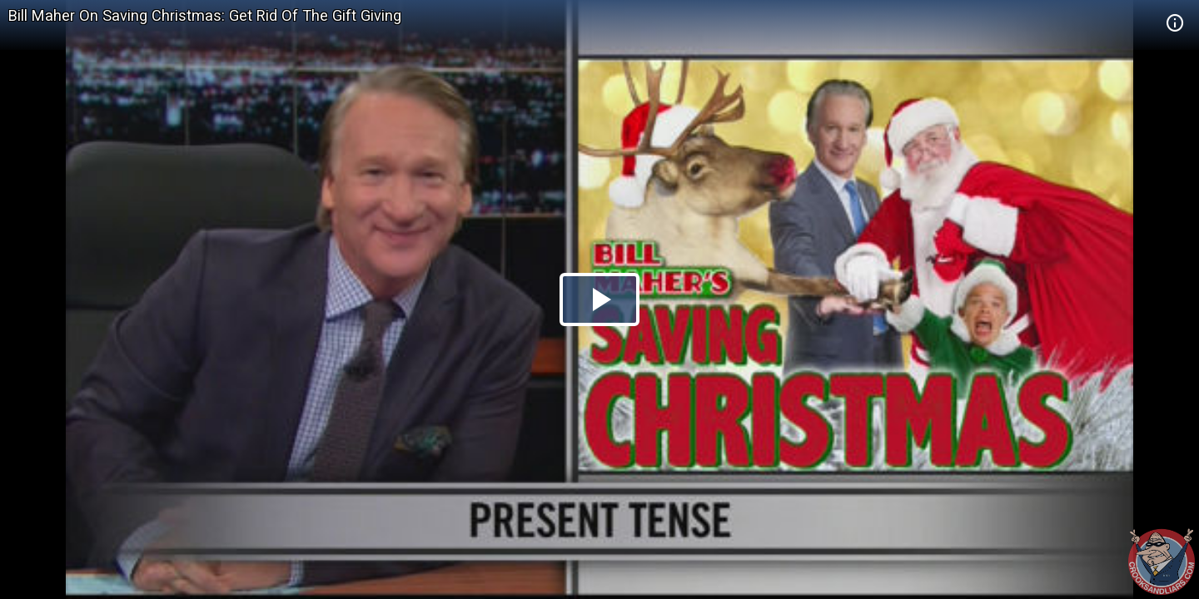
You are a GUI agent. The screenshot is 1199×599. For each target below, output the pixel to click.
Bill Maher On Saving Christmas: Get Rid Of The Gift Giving (204, 15)
